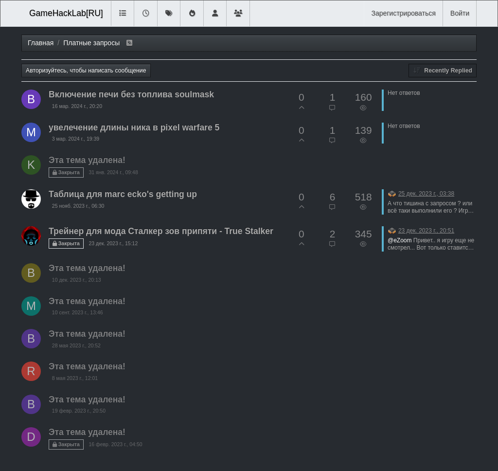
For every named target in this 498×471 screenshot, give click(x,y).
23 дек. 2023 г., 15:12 (113, 243)
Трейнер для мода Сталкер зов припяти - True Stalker (161, 231)
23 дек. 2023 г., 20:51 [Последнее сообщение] (426, 230)
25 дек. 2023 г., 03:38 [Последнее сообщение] (426, 193)
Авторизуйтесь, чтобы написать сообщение (86, 70)
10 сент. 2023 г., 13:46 (77, 312)
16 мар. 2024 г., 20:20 (77, 106)
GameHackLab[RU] (66, 13)
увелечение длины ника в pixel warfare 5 (134, 127)
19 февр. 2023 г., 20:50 (79, 411)
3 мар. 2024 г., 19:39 (75, 139)
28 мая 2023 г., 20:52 (76, 345)
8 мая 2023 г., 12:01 (75, 378)
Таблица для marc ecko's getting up (123, 194)
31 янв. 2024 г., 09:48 (113, 172)
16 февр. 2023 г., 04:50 (115, 444)
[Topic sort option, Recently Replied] (443, 70)
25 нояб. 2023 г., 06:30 (78, 206)
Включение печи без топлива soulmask (131, 94)
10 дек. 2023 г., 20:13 (76, 280)
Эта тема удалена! (87, 160)
